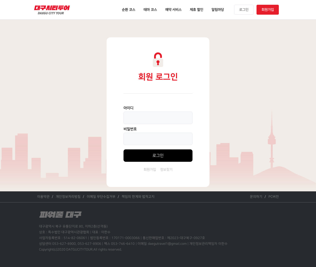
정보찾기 (166, 169)
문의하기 (256, 196)
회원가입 (150, 169)
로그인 (158, 155)
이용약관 (43, 196)
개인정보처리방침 (68, 196)
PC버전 (273, 196)
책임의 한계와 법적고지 (138, 196)
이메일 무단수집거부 (101, 196)
